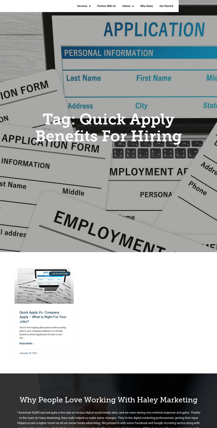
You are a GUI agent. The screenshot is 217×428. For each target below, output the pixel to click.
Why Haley (187, 6)
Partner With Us (147, 6)
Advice (168, 6)
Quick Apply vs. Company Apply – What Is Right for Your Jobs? (42, 317)
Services (124, 6)
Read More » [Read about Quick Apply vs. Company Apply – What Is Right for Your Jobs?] (26, 343)
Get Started (206, 6)
